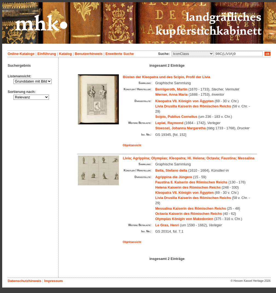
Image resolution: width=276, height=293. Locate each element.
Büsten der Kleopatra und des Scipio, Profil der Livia (166, 77)
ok (268, 54)
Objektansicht (132, 145)
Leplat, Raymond (169, 123)
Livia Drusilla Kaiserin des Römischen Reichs (193, 106)
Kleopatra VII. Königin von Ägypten (184, 101)
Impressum (53, 281)
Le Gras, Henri (167, 225)
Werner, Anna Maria (171, 94)
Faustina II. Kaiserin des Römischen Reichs (191, 182)
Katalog (65, 54)
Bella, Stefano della (171, 170)
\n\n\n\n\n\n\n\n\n (193, 53)
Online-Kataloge (21, 54)
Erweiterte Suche (119, 54)
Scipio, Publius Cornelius (176, 117)
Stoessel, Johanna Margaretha (180, 128)
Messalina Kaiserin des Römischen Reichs (190, 208)
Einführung (46, 54)
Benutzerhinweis (88, 54)
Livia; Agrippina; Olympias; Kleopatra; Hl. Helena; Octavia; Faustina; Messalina (189, 158)
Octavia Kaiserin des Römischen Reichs (188, 214)
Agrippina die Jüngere (173, 177)
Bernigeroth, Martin (171, 89)
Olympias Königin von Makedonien (184, 219)
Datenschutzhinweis (24, 281)
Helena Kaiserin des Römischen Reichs (188, 187)
